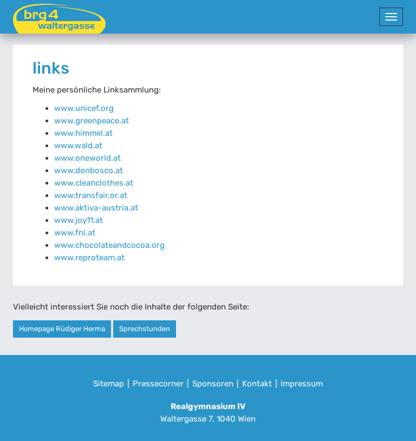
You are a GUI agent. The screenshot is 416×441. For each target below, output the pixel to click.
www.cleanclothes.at (93, 183)
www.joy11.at (78, 220)
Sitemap (108, 384)
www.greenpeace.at (91, 121)
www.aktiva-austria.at (96, 208)
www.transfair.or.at (90, 195)
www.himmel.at (83, 133)
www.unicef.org (84, 108)
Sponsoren (212, 384)
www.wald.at (78, 145)
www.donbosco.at (88, 170)
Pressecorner (158, 384)
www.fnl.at (74, 233)
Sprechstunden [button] (144, 329)
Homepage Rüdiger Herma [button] (62, 329)
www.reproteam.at (89, 257)
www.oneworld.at (87, 158)
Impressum (302, 384)
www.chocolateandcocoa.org (109, 245)
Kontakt (257, 384)
